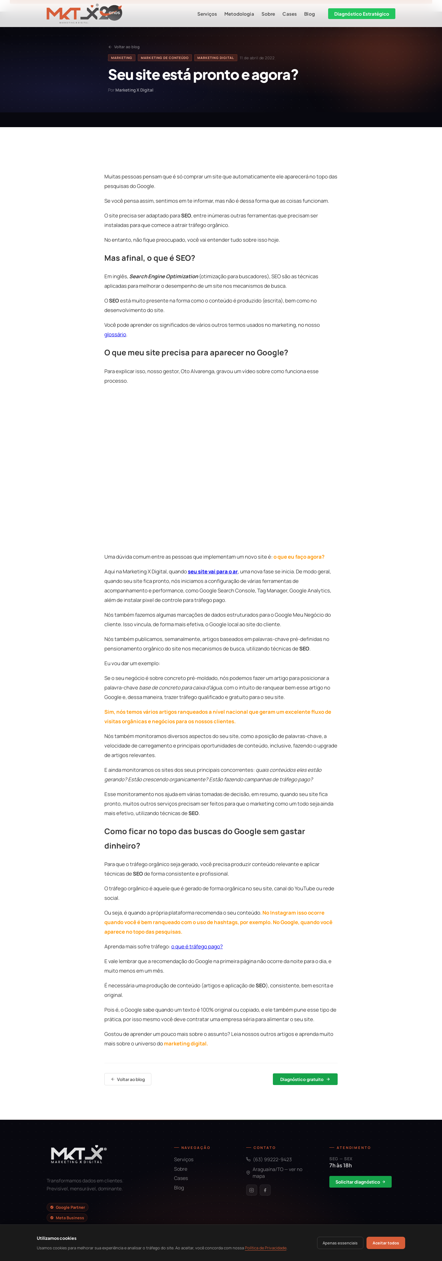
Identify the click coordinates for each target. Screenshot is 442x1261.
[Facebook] (265, 1190)
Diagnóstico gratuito (305, 1079)
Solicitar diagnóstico (360, 1182)
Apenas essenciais (340, 1243)
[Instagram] (251, 1190)
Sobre (268, 14)
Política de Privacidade (265, 1248)
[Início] (84, 13)
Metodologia (239, 14)
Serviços (207, 14)
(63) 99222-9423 (269, 1159)
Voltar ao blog (124, 46)
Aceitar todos (386, 1243)
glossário (115, 334)
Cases (289, 14)
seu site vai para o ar (213, 571)
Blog (309, 14)
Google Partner (67, 1207)
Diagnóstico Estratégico (361, 14)
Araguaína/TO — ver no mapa (274, 1172)
